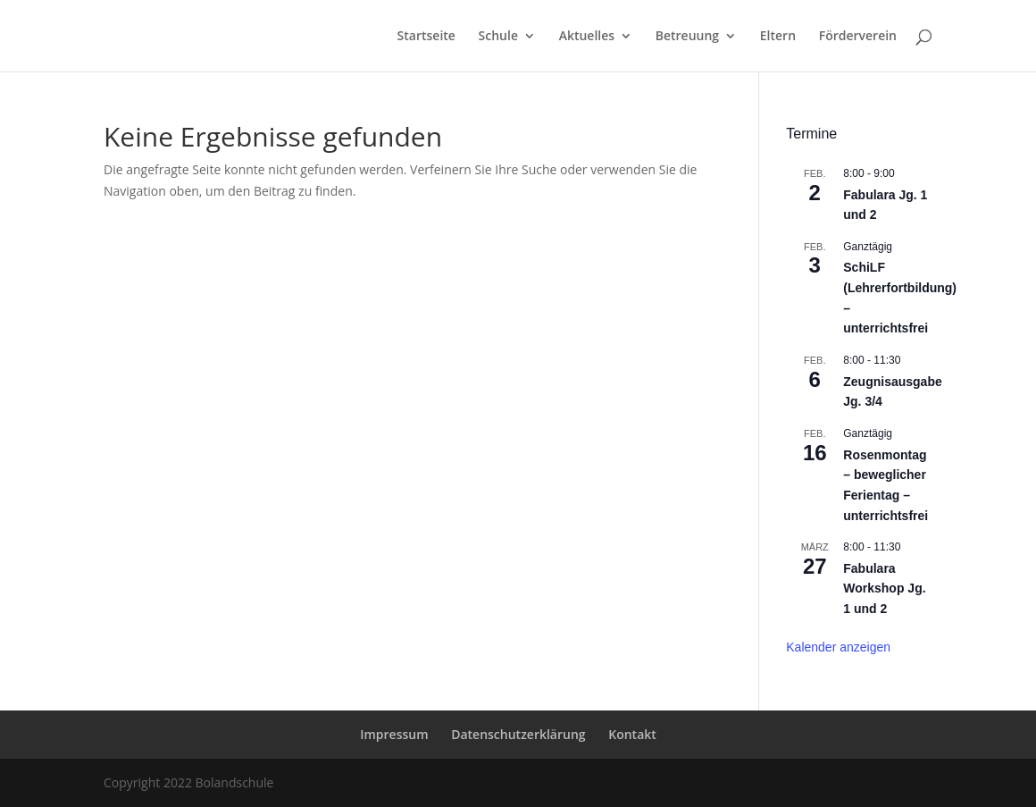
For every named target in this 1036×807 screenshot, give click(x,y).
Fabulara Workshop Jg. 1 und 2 (884, 588)
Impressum (394, 734)
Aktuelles (586, 36)
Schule (498, 36)
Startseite (426, 36)
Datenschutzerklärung (518, 734)
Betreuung (687, 36)
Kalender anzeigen (838, 647)
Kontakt (632, 734)
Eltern (778, 36)
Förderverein (858, 36)
